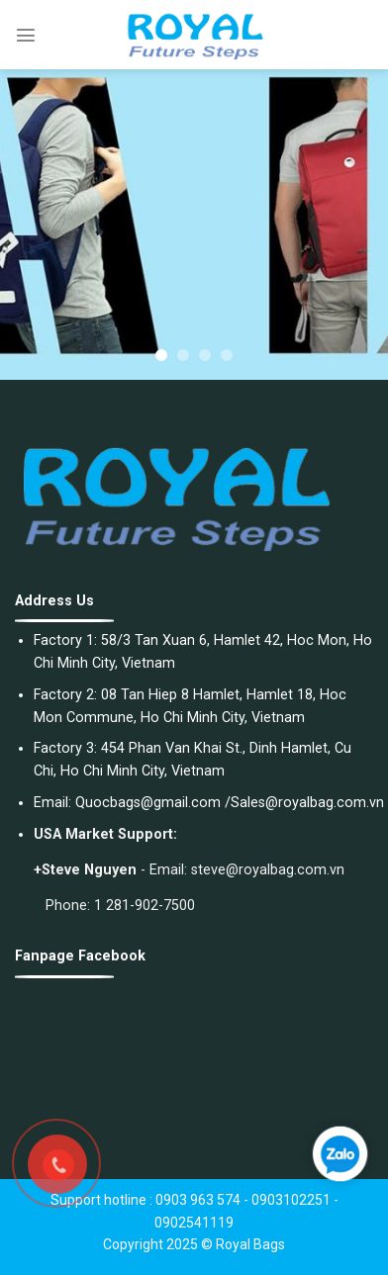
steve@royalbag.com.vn (267, 870)
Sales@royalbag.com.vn (307, 802)
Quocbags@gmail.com (148, 802)
